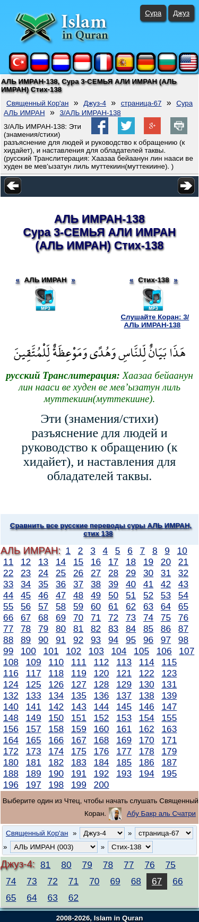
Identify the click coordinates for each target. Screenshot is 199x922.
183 (78, 762)
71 (96, 617)
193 (124, 773)
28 (113, 573)
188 (11, 773)
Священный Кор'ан (37, 103)
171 (169, 740)
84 (131, 628)
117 (33, 673)
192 (101, 773)
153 (124, 717)
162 (146, 729)
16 (96, 561)
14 (61, 561)
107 (186, 651)
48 (78, 595)
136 (101, 695)
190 (56, 773)
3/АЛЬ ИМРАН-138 (89, 113)
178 (146, 751)
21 (183, 561)
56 (26, 606)
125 (33, 684)
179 (169, 751)
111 (78, 662)
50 (113, 595)
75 (166, 617)
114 (146, 662)
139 (169, 695)
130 (146, 684)
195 (169, 773)
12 (26, 561)
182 (56, 762)
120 (101, 673)
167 (78, 740)
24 (43, 573)
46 (43, 595)
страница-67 (141, 103)
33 (8, 584)
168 (101, 740)
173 (33, 751)
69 (61, 617)
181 (33, 762)
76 (183, 617)
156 (11, 729)
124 (11, 684)
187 (169, 762)
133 (33, 695)
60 (96, 606)
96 (148, 639)
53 (166, 595)
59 (78, 606)
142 (56, 706)
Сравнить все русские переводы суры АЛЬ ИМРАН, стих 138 (101, 529)
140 (11, 706)
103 (96, 651)
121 (124, 673)
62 (131, 606)
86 (166, 628)
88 (8, 639)
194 (146, 773)
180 (11, 762)
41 (148, 584)
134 (56, 695)
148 (11, 717)
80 (61, 628)
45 (26, 595)
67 (26, 617)
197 (33, 784)
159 (78, 729)
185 (124, 762)
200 (101, 784)
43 (183, 584)
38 (96, 584)
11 (8, 561)
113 (124, 662)
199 (78, 784)
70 (78, 617)
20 (166, 561)
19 (148, 561)
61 (113, 606)
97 (166, 639)
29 (131, 573)
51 (131, 595)
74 (148, 617)
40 (131, 584)
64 (166, 606)
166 (56, 740)
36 (61, 584)
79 (43, 628)
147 (169, 706)
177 (124, 751)
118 (56, 673)
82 (96, 628)
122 (146, 673)
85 (148, 628)
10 (182, 550)
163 (169, 729)
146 (146, 706)
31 (166, 573)
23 (26, 573)
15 (78, 561)
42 (166, 584)
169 (124, 740)
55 (8, 606)
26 (78, 573)
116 (11, 673)
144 (101, 706)
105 (141, 651)
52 (148, 595)
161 (124, 729)
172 (11, 751)
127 (78, 684)
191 (78, 773)
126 (56, 684)
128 (101, 684)
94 (113, 639)
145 (124, 706)
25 (61, 573)
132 (11, 695)
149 (33, 717)
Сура (153, 13)
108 (11, 662)
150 (56, 717)
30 (148, 573)
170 (146, 740)
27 (96, 573)
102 (73, 651)
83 (113, 628)
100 (28, 651)
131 (169, 684)
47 (61, 595)
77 (8, 628)
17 (113, 561)
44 (8, 595)
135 (78, 695)
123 (169, 673)
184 (101, 762)
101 (51, 651)
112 (101, 662)
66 (8, 617)
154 (146, 717)
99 (8, 651)
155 (169, 717)
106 (164, 651)
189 (33, 773)
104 (118, 651)
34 (26, 584)
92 (78, 639)
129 (124, 684)
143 (78, 706)
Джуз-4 (94, 103)
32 (183, 573)
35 (43, 584)
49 (96, 595)
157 (33, 729)
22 (8, 573)
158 (56, 729)
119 (78, 673)
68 (43, 617)
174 (56, 751)
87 (183, 628)
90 (43, 639)
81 (78, 628)
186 (146, 762)
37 (78, 584)
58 (61, 606)
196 (11, 784)
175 (78, 751)
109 (33, 662)
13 (43, 561)
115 (169, 662)
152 (101, 717)
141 (33, 706)
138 (146, 695)
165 (33, 740)
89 (26, 639)
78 (26, 628)
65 (183, 606)
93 (96, 639)
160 (101, 729)
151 (78, 717)
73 (131, 617)
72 (113, 617)
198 (56, 784)
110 (56, 662)
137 (124, 695)
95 (131, 639)
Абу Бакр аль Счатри (161, 813)
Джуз (181, 13)
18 (131, 561)
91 (61, 639)
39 (113, 584)
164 (11, 740)
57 (43, 606)
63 (148, 606)
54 (183, 595)
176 (101, 751)
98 (183, 639)
